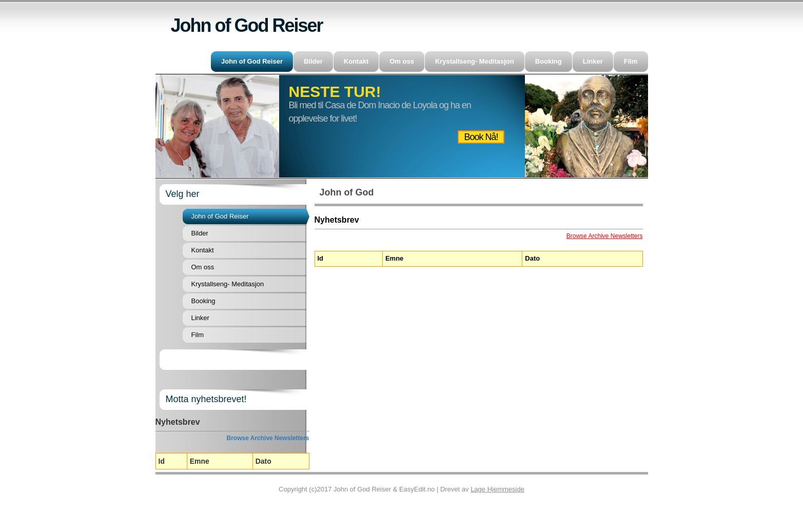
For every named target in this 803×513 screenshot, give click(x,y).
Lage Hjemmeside (497, 489)
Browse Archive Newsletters (268, 438)
